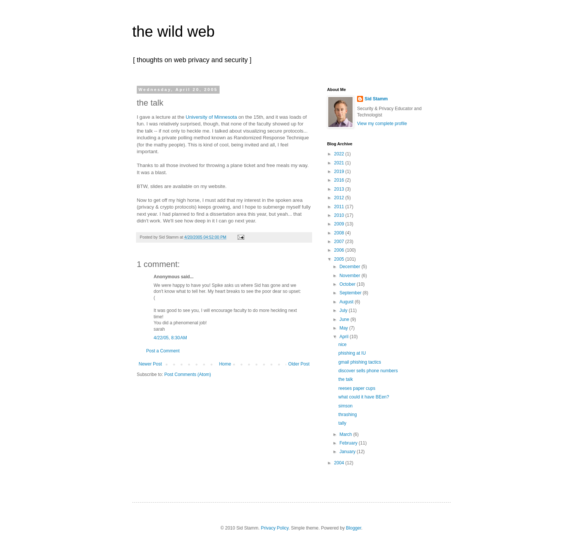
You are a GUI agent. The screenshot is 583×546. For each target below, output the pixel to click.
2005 (339, 259)
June (344, 319)
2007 (339, 241)
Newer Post (150, 364)
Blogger (353, 528)
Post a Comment (162, 351)
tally (342, 423)
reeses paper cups (356, 388)
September (351, 292)
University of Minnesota (211, 117)
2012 (339, 197)
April (344, 336)
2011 (339, 206)
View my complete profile (382, 123)
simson (345, 406)
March (346, 434)
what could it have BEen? (363, 397)
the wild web (173, 31)
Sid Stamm (376, 98)
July (344, 310)
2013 (339, 189)
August (347, 301)
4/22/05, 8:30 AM (170, 337)
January (348, 451)
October (348, 284)
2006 (339, 250)
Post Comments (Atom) (187, 374)
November (350, 275)
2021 (339, 163)
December (350, 266)
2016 (339, 180)
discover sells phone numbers (368, 370)
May (344, 328)
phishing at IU (352, 353)
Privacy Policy (275, 528)
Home (225, 364)
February (349, 443)
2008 (339, 233)
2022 (339, 154)
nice (342, 344)
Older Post (298, 364)
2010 (339, 215)
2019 (339, 171)
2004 (339, 462)
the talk (345, 379)
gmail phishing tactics (359, 362)
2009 (339, 224)
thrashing (347, 414)
